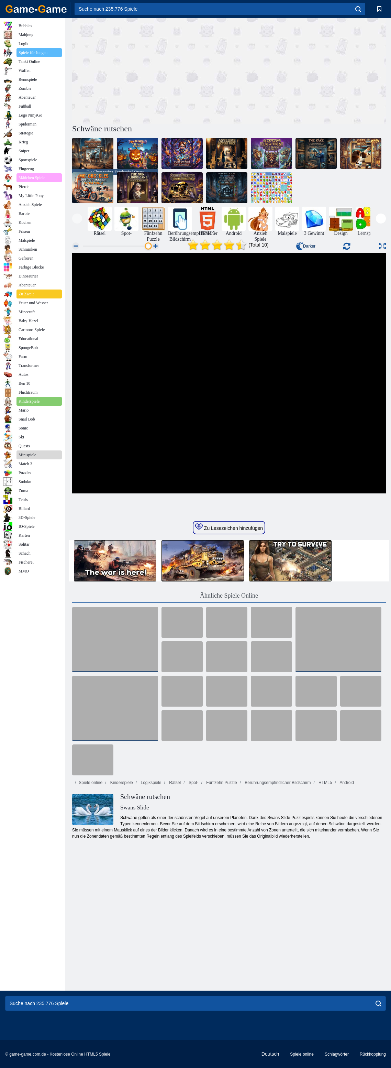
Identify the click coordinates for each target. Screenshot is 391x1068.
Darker (305, 246)
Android (346, 782)
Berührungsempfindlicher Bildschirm (277, 782)
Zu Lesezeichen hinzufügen (229, 527)
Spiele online (90, 782)
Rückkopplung (373, 1054)
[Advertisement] (150, 70)
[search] (358, 8)
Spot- (193, 782)
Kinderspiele (121, 782)
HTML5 (324, 782)
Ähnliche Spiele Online (229, 595)
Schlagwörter (337, 1054)
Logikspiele (150, 782)
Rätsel (174, 782)
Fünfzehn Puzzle (221, 782)
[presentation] (77, 219)
